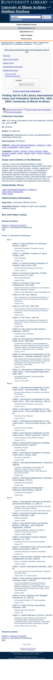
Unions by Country (10, 74)
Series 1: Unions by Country (14, 225)
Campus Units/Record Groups (26, 24)
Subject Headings (27, 35)
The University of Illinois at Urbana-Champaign (31, 658)
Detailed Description (10, 70)
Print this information (13, 112)
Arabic (20, 153)
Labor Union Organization (12, 192)
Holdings (20, 42)
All (3, 229)
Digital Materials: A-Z (27, 31)
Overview (6, 56)
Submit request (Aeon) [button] (12, 110)
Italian (45, 151)
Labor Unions (24, 147)
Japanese (6, 155)
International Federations (12, 76)
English (16, 151)
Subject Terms (8, 63)
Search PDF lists (16, 19)
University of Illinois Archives (23, 7)
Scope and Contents (10, 59)
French (31, 151)
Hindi (33, 153)
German (38, 151)
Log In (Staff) (26, 644)
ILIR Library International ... (23, 44)
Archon (25, 657)
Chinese (23, 151)
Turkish (39, 153)
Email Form (31, 650)
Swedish (47, 153)
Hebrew (27, 153)
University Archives (7, 42)
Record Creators (26, 39)
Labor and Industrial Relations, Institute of (28, 145)
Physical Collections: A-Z (26, 28)
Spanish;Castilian (9, 153)
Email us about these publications (26, 91)
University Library (31, 42)
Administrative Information (13, 67)
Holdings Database (15, 11)
